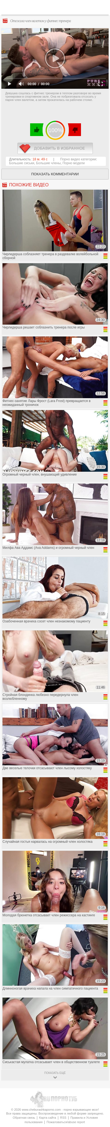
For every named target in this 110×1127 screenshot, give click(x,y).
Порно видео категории (78, 159)
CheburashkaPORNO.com (57, 9)
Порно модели (73, 163)
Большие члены (48, 163)
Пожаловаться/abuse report (65, 1122)
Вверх (99, 1053)
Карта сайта (47, 1117)
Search (101, 7)
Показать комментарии (55, 174)
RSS (63, 1117)
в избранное (55, 148)
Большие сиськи (21, 163)
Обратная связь (24, 1117)
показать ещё (55, 1072)
